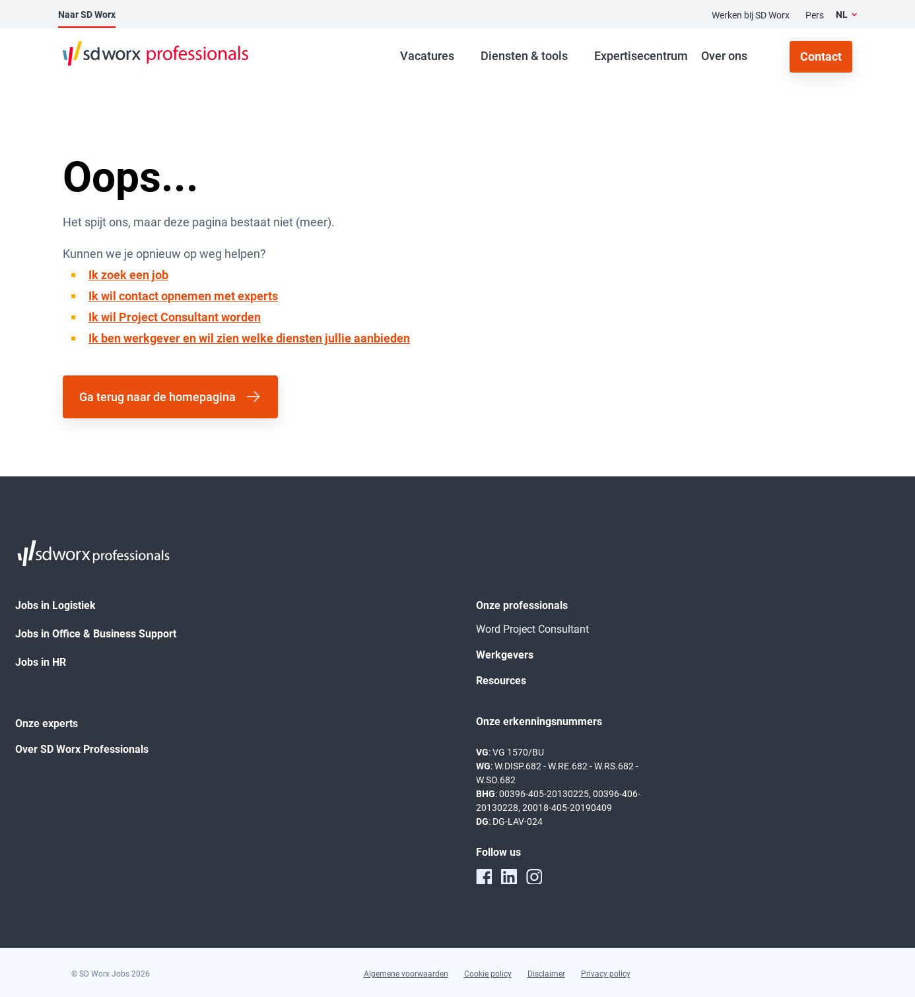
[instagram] (534, 876)
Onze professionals (522, 605)
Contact (821, 56)
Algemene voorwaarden (406, 974)
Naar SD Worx (87, 14)
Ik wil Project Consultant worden (174, 317)
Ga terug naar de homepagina (157, 397)
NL (842, 14)
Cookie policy (488, 974)
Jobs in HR (40, 662)
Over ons (724, 56)
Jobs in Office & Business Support (95, 633)
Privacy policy (605, 974)
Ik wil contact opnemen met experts (183, 296)
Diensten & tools (524, 56)
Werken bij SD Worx (751, 15)
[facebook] (484, 876)
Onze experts (46, 723)
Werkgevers (504, 655)
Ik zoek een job (128, 275)
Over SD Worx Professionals (82, 749)
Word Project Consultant (532, 629)
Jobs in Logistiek (55, 605)
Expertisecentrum (641, 56)
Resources (501, 680)
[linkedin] (509, 876)
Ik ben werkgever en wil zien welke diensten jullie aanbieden (249, 338)
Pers (814, 15)
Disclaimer (546, 974)
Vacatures (427, 56)
